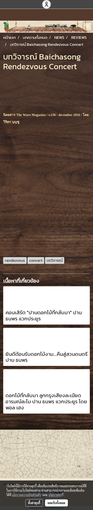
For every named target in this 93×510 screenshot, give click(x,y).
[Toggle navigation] (87, 26)
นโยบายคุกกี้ (56, 495)
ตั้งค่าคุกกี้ (34, 503)
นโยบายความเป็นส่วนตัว (26, 495)
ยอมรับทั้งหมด (56, 503)
